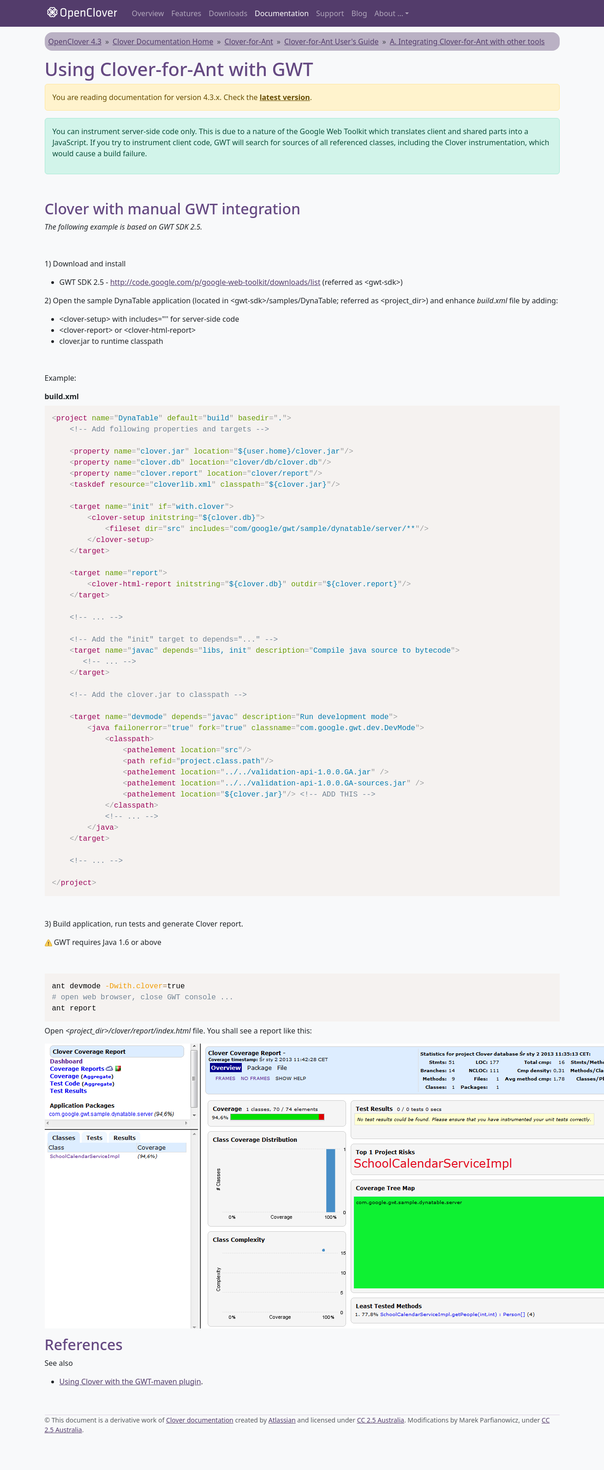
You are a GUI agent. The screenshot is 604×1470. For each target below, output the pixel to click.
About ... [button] (389, 13)
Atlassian (282, 1420)
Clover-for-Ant (248, 41)
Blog (359, 13)
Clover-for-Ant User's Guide (331, 41)
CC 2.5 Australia (380, 1420)
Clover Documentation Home (163, 41)
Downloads (228, 13)
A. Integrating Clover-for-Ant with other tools (467, 41)
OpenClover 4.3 (75, 41)
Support (330, 13)
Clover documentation (199, 1420)
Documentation (282, 13)
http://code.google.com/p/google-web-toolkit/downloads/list (215, 282)
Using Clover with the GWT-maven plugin (130, 1381)
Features (186, 13)
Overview (148, 13)
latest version (285, 97)
